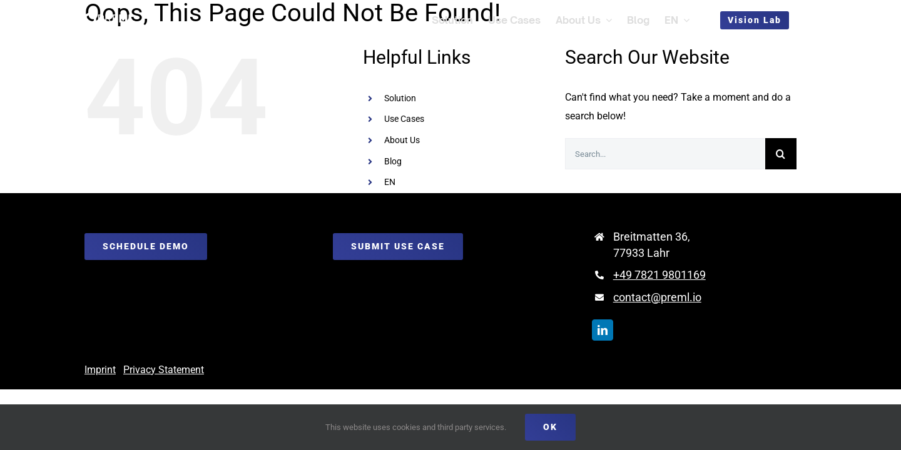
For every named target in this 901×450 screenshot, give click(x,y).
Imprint (100, 370)
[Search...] (665, 153)
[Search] (781, 153)
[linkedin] (602, 330)
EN (389, 182)
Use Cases (404, 119)
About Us (402, 140)
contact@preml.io (657, 297)
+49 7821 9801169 (659, 274)
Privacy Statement (163, 370)
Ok (550, 427)
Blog (393, 161)
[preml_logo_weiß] (109, 16)
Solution (400, 98)
